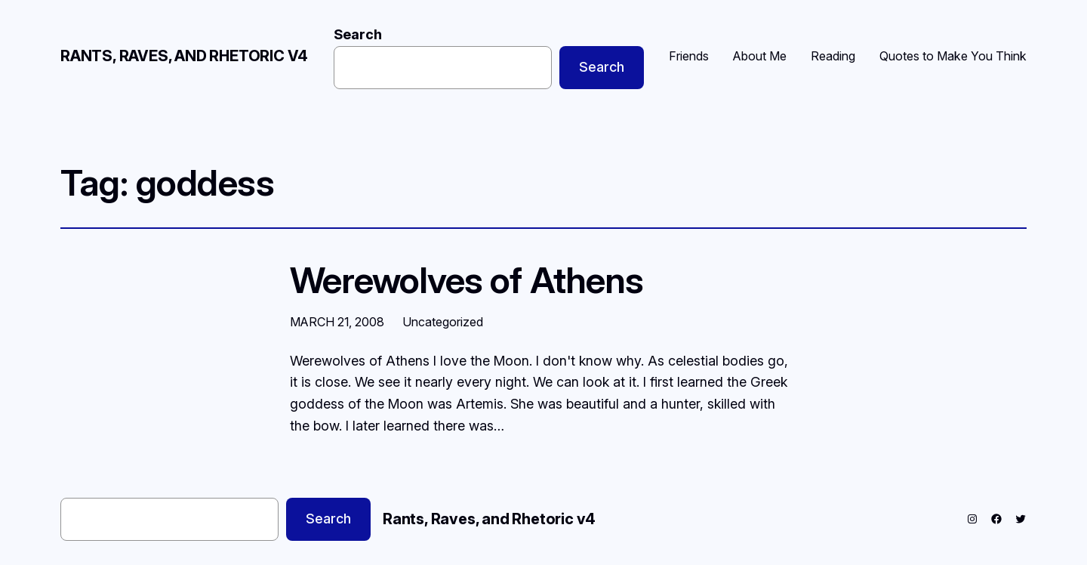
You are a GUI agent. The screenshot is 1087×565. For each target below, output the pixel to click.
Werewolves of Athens (466, 280)
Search (358, 34)
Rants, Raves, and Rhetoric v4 (184, 56)
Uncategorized (442, 321)
